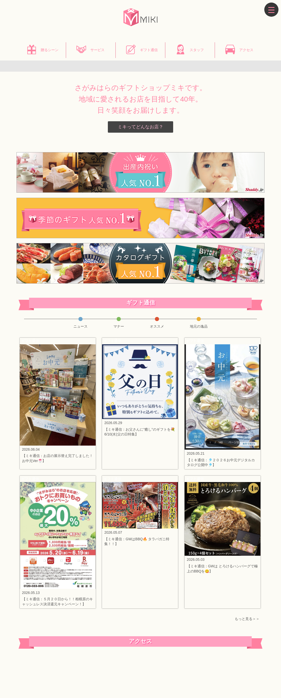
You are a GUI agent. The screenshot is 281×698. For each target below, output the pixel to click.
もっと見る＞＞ (247, 619)
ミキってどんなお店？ (140, 126)
